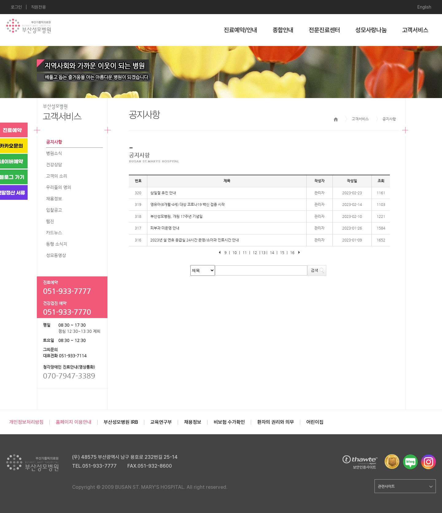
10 (234, 252)
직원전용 (38, 7)
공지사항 (54, 141)
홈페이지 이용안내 (73, 422)
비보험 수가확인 (229, 422)
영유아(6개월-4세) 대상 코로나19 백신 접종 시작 (187, 204)
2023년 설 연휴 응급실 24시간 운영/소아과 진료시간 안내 (194, 240)
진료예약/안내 (240, 30)
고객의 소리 (56, 175)
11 (244, 252)
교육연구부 (161, 422)
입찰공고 (54, 209)
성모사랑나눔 (371, 30)
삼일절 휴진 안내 (163, 193)
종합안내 (283, 30)
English (424, 7)
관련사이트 (405, 486)
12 (255, 252)
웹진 (50, 221)
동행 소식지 (56, 243)
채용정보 (54, 198)
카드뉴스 (54, 232)
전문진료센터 (324, 30)
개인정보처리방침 (26, 422)
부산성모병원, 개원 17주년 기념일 (176, 216)
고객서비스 (415, 30)
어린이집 (315, 422)
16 (292, 252)
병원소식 (54, 153)
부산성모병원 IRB (121, 422)
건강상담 (54, 164)
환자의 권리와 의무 (275, 422)
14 (272, 252)
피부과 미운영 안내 (164, 228)
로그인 (16, 7)
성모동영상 (56, 255)
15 (282, 252)
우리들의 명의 (58, 187)
